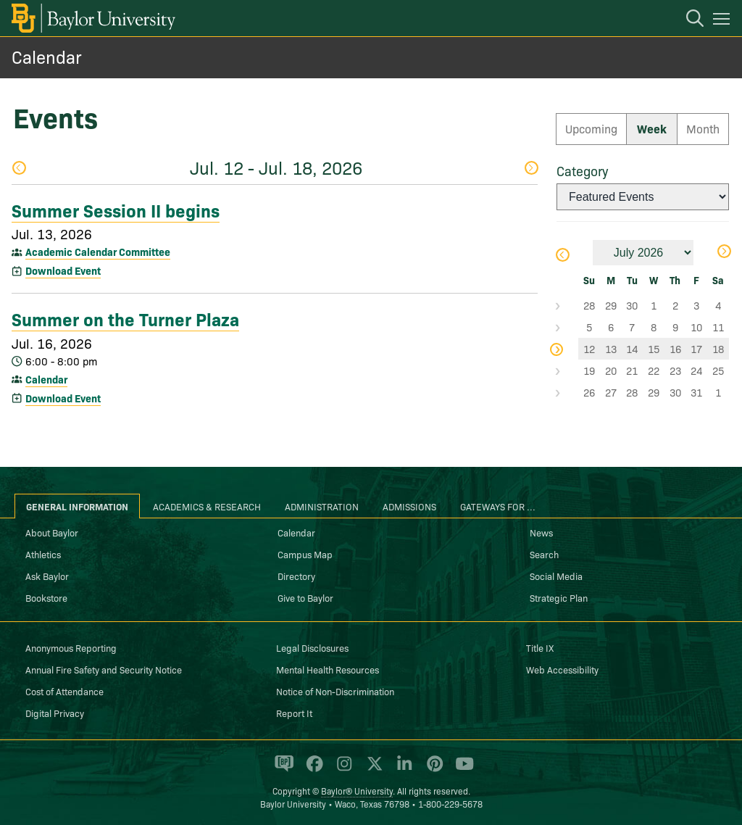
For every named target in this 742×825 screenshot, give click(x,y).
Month (703, 128)
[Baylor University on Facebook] (312, 769)
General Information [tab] (77, 506)
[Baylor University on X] (372, 769)
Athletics (43, 553)
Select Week (567, 305)
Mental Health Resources (327, 669)
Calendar (47, 56)
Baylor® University (357, 790)
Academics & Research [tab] (207, 506)
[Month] (643, 252)
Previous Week (19, 168)
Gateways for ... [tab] (497, 506)
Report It (294, 712)
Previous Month (562, 255)
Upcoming (591, 128)
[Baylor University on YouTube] (461, 769)
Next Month (724, 251)
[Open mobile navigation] (723, 21)
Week (652, 128)
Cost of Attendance (64, 690)
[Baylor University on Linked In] (402, 769)
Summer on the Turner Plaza (125, 318)
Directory (296, 575)
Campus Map (305, 553)
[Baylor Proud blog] (281, 769)
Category (582, 171)
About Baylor (51, 532)
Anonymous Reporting (71, 647)
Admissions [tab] (409, 506)
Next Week (530, 168)
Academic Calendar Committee (97, 251)
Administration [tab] (322, 506)
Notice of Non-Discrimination (335, 690)
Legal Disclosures (312, 647)
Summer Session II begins (116, 209)
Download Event (63, 270)
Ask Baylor (47, 575)
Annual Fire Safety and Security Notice (103, 669)
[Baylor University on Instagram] (342, 769)
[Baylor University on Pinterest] (432, 769)
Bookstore (46, 597)
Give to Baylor (305, 597)
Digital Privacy (54, 712)
